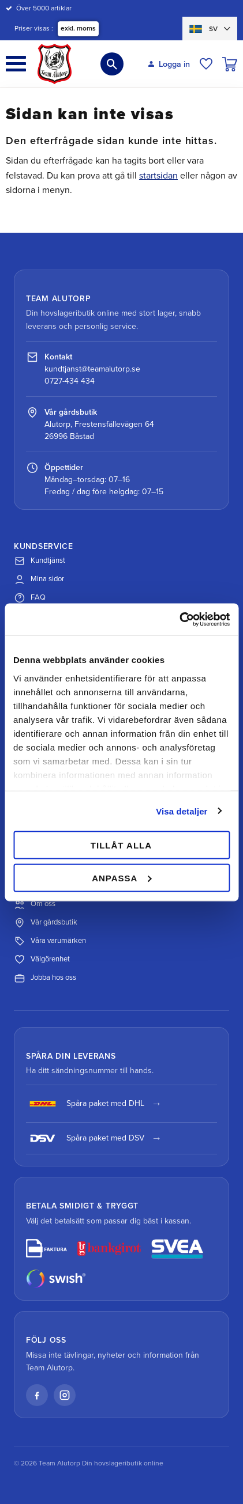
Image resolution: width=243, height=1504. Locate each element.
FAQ (30, 598)
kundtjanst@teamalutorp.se (92, 369)
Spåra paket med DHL (85, 1104)
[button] (16, 64)
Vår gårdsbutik (45, 923)
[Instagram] (65, 1395)
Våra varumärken (50, 941)
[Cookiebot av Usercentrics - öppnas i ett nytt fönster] (179, 619)
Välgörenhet (42, 959)
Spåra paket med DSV (85, 1138)
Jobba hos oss (45, 978)
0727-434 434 (69, 381)
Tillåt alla (121, 845)
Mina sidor (39, 579)
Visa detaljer (181, 811)
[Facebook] (37, 1395)
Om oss (34, 904)
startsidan (158, 175)
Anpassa (121, 877)
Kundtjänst (39, 561)
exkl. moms (78, 28)
